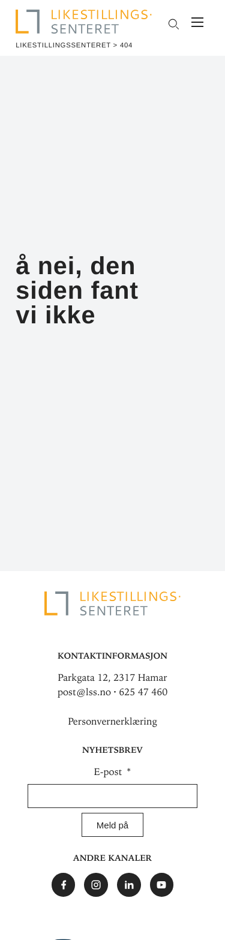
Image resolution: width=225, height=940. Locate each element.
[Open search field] (173, 24)
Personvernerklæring (112, 722)
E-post (109, 772)
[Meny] (197, 23)
